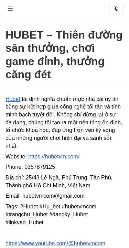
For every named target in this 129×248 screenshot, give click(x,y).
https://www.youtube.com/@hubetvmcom (55, 243)
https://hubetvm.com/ (53, 156)
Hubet (13, 99)
